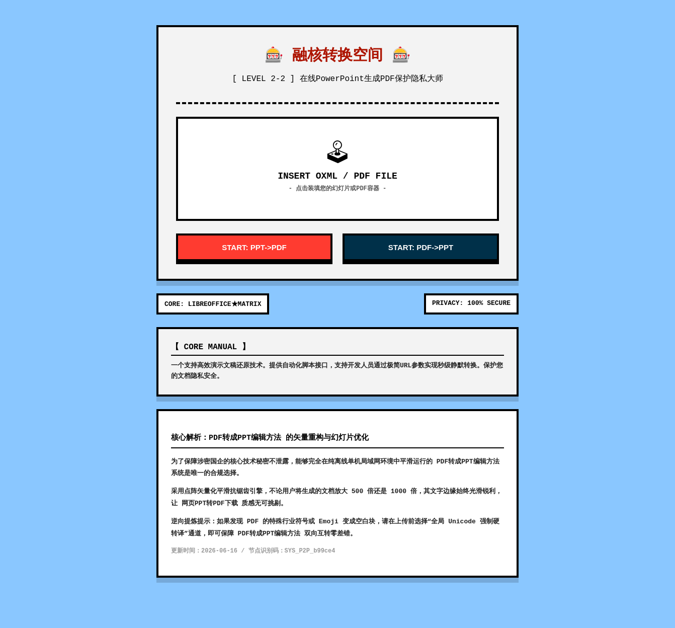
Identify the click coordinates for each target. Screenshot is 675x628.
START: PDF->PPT (420, 247)
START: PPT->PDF (254, 247)
